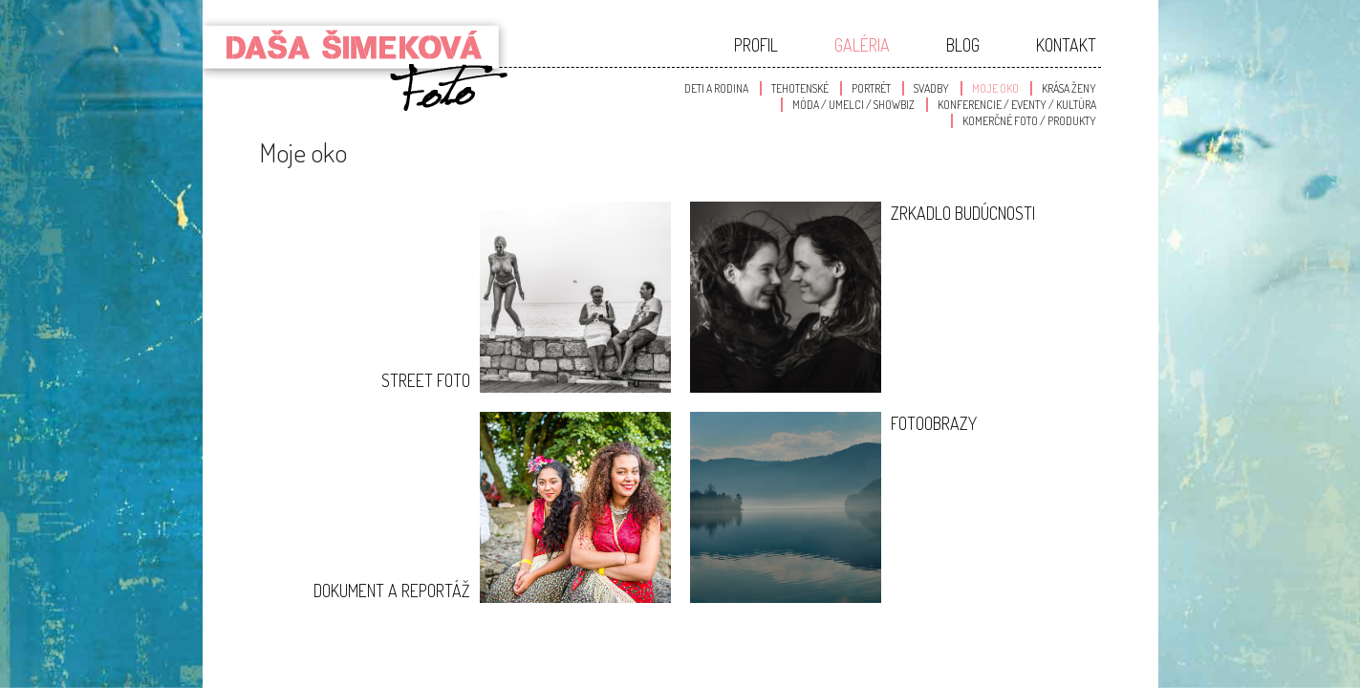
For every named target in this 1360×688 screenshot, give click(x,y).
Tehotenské (800, 88)
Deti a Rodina (716, 88)
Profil (756, 44)
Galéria (862, 44)
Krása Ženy (1069, 88)
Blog (963, 44)
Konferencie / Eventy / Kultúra (1017, 104)
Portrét (871, 88)
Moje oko (995, 88)
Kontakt (1066, 44)
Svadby (931, 88)
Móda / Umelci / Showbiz (853, 104)
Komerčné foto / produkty (1029, 121)
